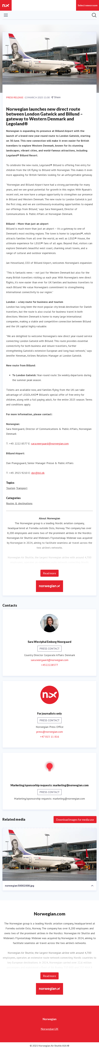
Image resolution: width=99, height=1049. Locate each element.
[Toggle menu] (5, 15)
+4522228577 (49, 665)
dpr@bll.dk (38, 473)
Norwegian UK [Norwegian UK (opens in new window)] (49, 1029)
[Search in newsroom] (94, 15)
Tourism (10, 488)
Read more (49, 573)
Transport (21, 488)
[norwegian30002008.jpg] (49, 854)
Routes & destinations (19, 503)
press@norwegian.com (49, 731)
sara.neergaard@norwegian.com (50, 443)
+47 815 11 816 (49, 736)
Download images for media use (75, 819)
